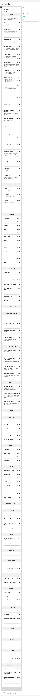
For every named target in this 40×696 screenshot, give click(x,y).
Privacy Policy (14, 693)
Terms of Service (9, 693)
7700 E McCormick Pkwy (27, 11)
